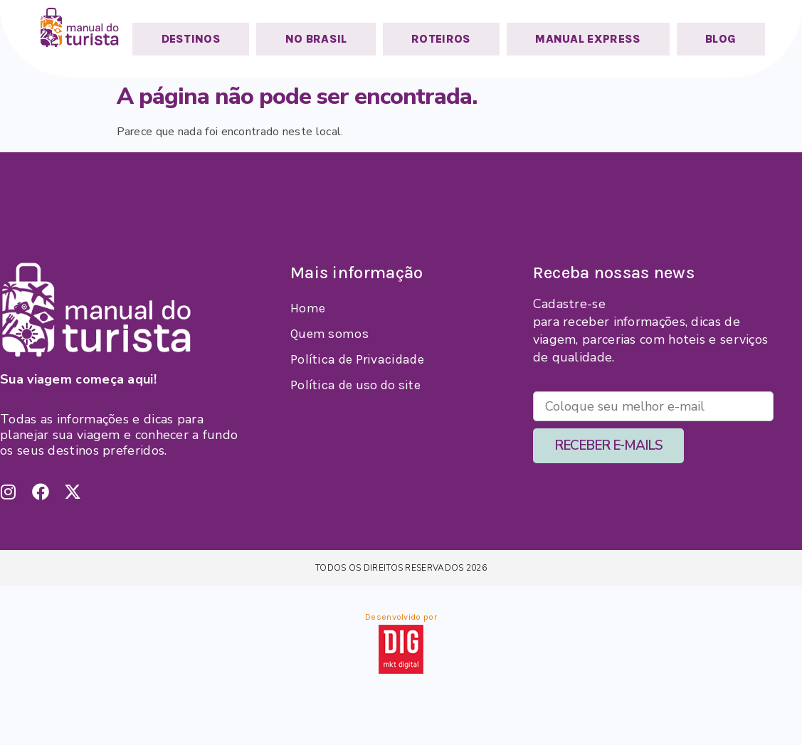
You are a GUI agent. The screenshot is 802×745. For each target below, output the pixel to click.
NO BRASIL (316, 39)
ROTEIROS (440, 39)
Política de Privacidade (357, 359)
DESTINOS (191, 39)
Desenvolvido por (401, 617)
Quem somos (329, 334)
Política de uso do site (355, 385)
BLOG (720, 39)
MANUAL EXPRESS (587, 39)
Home (307, 308)
